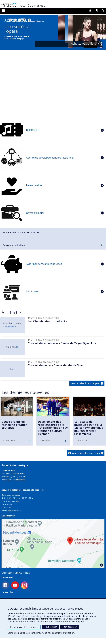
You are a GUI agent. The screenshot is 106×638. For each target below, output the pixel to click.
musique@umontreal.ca (12, 510)
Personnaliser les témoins (24, 627)
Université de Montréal (9, 4)
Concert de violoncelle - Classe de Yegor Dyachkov (62, 343)
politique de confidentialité (31, 632)
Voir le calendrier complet (85, 383)
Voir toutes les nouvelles (86, 452)
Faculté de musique (32, 5)
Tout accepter (69, 626)
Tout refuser (50, 626)
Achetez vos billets (83, 43)
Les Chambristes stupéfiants (47, 321)
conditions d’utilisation (63, 632)
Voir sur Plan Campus (16, 572)
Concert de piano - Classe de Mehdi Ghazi (56, 365)
